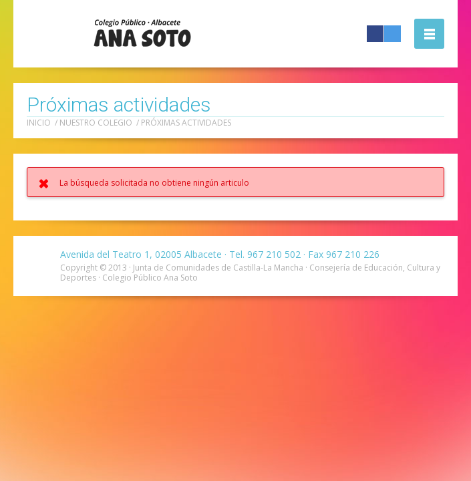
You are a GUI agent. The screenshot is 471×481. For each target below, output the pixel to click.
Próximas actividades (186, 122)
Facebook (375, 33)
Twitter (392, 33)
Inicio (39, 122)
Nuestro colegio (95, 122)
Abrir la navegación (429, 34)
